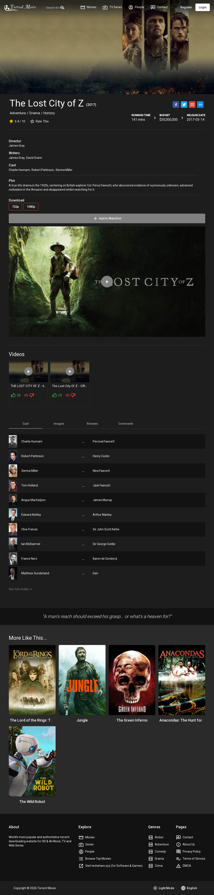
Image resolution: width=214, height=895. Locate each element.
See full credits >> (20, 589)
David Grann (34, 157)
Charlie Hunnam (19, 170)
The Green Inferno (132, 720)
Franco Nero (29, 558)
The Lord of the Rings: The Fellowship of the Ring (51, 720)
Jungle (82, 720)
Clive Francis (29, 529)
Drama (34, 113)
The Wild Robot (32, 801)
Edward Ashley (31, 514)
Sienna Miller (64, 170)
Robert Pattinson (43, 170)
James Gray (17, 145)
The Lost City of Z (47, 103)
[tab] (25, 424)
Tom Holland (29, 485)
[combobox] (55, 8)
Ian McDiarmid (30, 544)
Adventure (18, 113)
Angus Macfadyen (33, 500)
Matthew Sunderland (35, 573)
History (49, 113)
